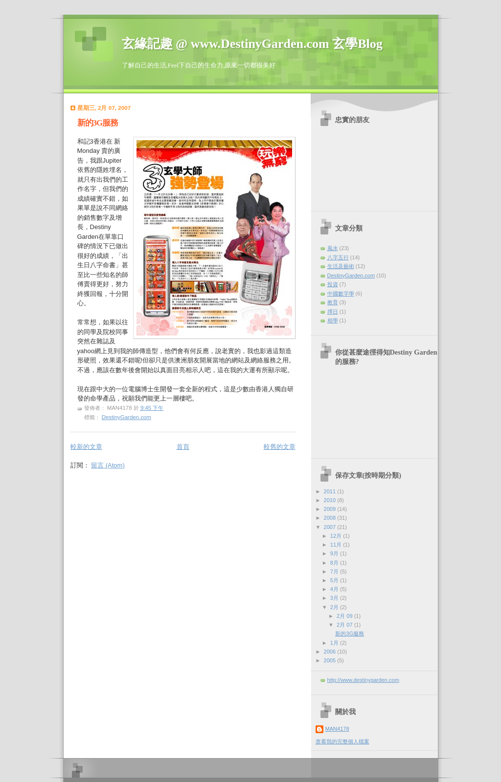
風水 (332, 248)
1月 (335, 643)
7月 (335, 571)
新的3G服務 (97, 122)
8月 (335, 563)
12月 (336, 536)
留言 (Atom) (108, 465)
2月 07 (345, 625)
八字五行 (338, 257)
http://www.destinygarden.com (363, 680)
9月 (335, 553)
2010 (331, 500)
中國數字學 (340, 293)
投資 (332, 284)
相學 (332, 320)
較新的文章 (86, 446)
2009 (331, 509)
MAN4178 (337, 729)
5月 (335, 580)
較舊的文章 (280, 446)
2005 (331, 660)
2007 (331, 527)
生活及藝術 (340, 266)
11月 (336, 545)
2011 (331, 491)
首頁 (183, 446)
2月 (335, 607)
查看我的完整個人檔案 (342, 741)
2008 (331, 518)
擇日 (332, 312)
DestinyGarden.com (126, 417)
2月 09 (345, 616)
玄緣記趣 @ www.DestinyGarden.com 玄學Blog (252, 44)
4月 (335, 589)
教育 (332, 302)
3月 (335, 598)
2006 (331, 652)
